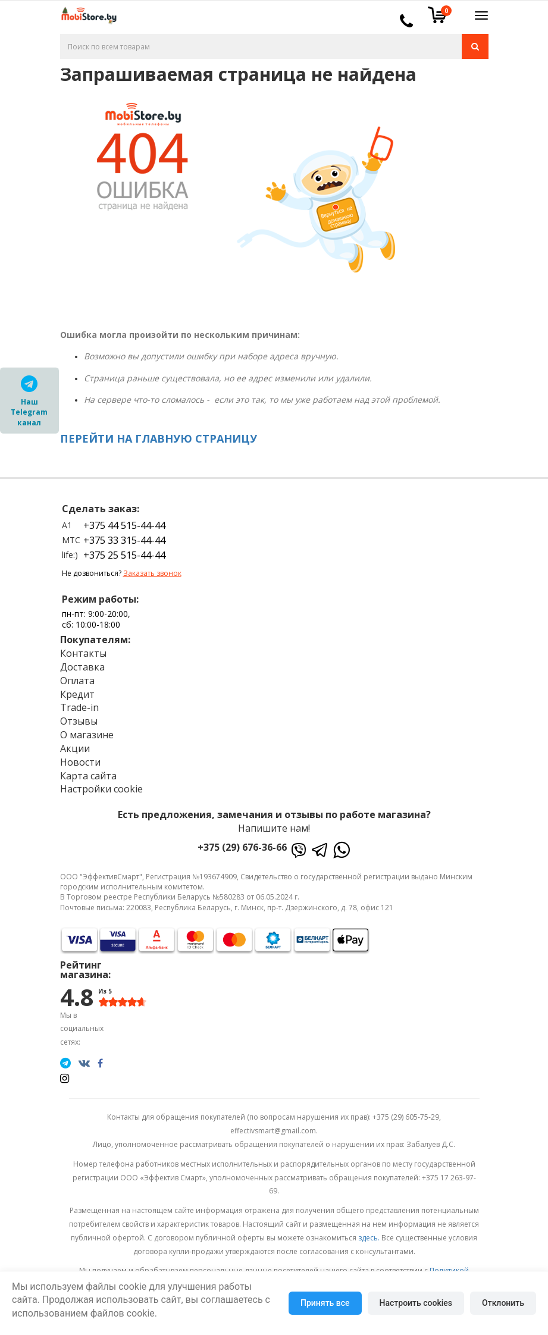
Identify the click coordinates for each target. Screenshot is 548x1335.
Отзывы (79, 721)
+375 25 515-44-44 (124, 555)
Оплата (77, 680)
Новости (80, 762)
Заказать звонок (152, 573)
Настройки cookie (101, 788)
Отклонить (503, 1303)
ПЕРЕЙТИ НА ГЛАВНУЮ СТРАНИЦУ (158, 438)
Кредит (77, 694)
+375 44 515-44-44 (124, 525)
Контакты (83, 653)
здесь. (369, 1238)
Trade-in (79, 707)
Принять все (324, 1303)
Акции (75, 748)
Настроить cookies (416, 1303)
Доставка (82, 666)
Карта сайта (88, 775)
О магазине (87, 734)
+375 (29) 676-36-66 (242, 847)
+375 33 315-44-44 (124, 540)
